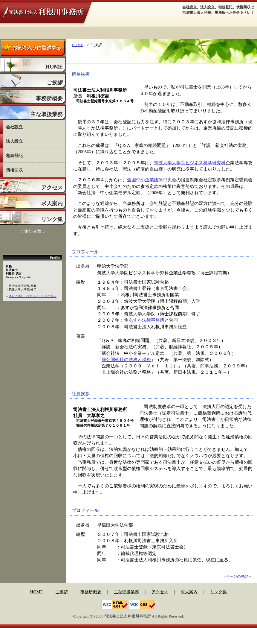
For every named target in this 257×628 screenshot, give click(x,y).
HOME (77, 44)
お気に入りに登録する (33, 47)
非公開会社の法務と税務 (126, 359)
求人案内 (189, 591)
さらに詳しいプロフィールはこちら (32, 296)
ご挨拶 (61, 591)
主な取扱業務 (126, 591)
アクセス (160, 591)
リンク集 (218, 591)
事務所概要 (90, 591)
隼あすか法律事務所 (144, 320)
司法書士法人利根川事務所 (46, 13)
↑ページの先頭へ (238, 576)
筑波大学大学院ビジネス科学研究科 (190, 162)
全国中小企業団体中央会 (151, 179)
